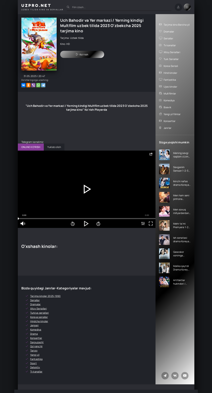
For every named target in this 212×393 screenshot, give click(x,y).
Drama (34, 333)
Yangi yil (35, 354)
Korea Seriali (171, 66)
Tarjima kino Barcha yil (177, 24)
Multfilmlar (170, 93)
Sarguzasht (37, 342)
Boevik (167, 107)
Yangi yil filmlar (172, 114)
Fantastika (170, 79)
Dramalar (169, 31)
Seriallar (168, 38)
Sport (33, 363)
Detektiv (35, 367)
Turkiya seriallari (39, 312)
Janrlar (168, 128)
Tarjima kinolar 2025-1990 (45, 296)
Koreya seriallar (39, 317)
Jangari (34, 325)
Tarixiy (34, 350)
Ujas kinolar (170, 86)
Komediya (169, 100)
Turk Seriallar (171, 59)
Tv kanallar (170, 45)
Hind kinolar (170, 73)
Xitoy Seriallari (172, 52)
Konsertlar (170, 121)
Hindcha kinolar (39, 321)
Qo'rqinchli (36, 346)
